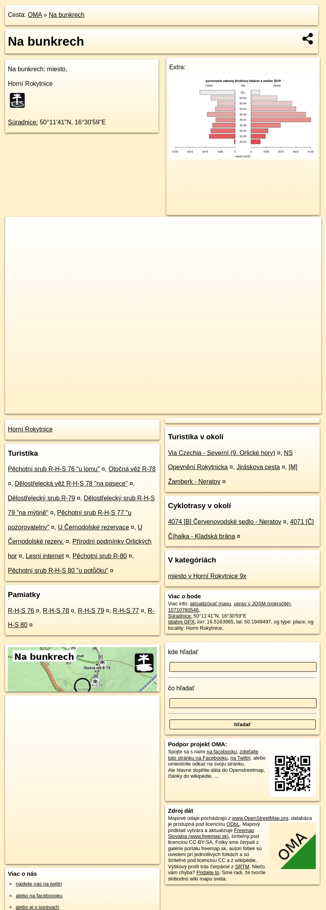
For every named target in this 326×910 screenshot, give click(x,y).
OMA (35, 14)
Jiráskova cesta (258, 467)
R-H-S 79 (91, 610)
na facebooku (221, 752)
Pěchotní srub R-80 (100, 556)
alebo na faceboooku (39, 896)
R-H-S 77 (126, 610)
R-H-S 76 (21, 610)
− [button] (18, 242)
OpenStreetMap (183, 407)
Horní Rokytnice (30, 429)
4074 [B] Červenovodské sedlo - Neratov (224, 521)
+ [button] (18, 230)
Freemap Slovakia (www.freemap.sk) (211, 833)
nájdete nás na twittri (39, 884)
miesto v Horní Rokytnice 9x (207, 576)
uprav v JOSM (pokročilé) (262, 604)
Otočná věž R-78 (132, 469)
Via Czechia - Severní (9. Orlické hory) (221, 452)
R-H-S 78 (56, 610)
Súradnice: (23, 122)
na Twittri (240, 758)
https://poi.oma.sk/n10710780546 (285, 407)
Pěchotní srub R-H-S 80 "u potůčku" (58, 570)
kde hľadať (183, 652)
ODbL (233, 824)
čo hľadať (181, 688)
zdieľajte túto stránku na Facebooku (213, 754)
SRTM (242, 866)
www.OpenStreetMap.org (260, 818)
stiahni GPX (181, 622)
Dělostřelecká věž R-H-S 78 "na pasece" (71, 483)
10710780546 (183, 610)
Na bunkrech (67, 14)
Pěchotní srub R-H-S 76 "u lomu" (54, 469)
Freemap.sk (223, 407)
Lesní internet (45, 556)
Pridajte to (208, 872)
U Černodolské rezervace (93, 527)
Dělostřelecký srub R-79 (41, 498)
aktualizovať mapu (210, 604)
